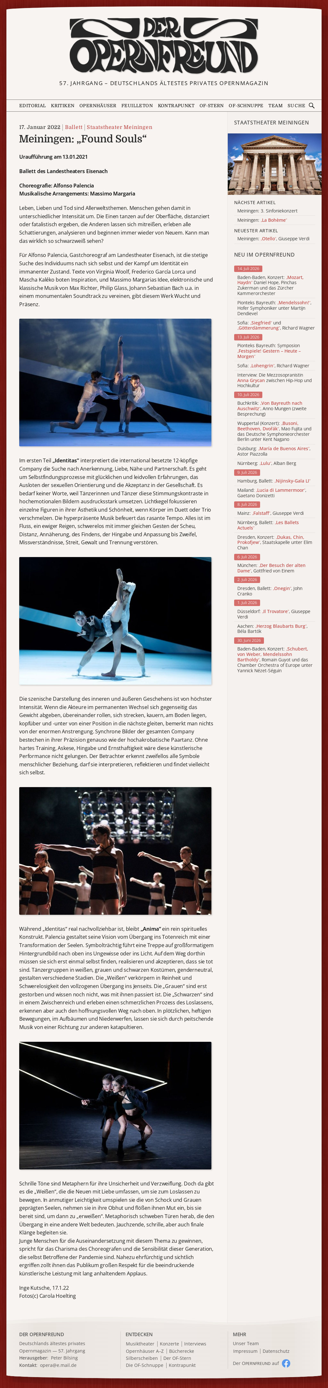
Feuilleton (137, 105)
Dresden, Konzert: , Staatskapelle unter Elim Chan (274, 543)
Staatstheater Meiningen (119, 127)
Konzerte (169, 1344)
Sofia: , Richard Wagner (273, 366)
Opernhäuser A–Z (145, 1351)
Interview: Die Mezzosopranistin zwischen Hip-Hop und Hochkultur (274, 380)
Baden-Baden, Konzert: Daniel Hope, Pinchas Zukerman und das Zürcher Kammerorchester (270, 285)
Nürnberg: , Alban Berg (266, 463)
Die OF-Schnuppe (144, 1365)
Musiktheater (140, 1344)
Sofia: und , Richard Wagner (276, 325)
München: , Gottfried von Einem (271, 568)
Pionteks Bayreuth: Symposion (269, 351)
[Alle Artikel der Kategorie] (274, 164)
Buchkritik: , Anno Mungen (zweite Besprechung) (272, 409)
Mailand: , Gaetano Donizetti (271, 493)
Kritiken (62, 105)
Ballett (74, 127)
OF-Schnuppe (246, 105)
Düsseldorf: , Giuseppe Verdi (273, 614)
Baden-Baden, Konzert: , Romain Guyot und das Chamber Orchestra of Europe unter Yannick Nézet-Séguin (275, 659)
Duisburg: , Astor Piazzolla (273, 451)
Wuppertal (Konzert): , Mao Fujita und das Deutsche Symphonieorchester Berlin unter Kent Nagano (274, 431)
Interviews (195, 1344)
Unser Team (246, 1343)
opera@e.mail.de (58, 1365)
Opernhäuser (97, 105)
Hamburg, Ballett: (273, 481)
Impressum (245, 1351)
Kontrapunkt (176, 105)
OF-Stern (212, 105)
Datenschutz (276, 1351)
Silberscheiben (142, 1358)
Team (275, 105)
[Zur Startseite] (164, 46)
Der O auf (256, 1363)
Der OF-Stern (177, 1358)
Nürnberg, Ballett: (268, 525)
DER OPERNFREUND (41, 1334)
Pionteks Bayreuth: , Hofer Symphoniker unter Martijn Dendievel (274, 308)
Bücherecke (181, 1351)
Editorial (32, 105)
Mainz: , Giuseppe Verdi (270, 513)
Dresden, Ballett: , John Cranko (269, 591)
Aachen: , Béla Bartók (272, 629)
